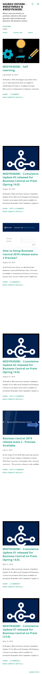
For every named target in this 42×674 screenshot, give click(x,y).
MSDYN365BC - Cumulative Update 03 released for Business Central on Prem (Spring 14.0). (21, 179)
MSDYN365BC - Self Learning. (15, 68)
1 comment (14, 94)
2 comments (15, 584)
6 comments (15, 282)
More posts (34, 672)
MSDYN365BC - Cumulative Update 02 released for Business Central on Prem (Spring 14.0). (21, 366)
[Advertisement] (21, 122)
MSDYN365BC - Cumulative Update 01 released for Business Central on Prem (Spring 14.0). (21, 554)
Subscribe (7, 26)
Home (5, 32)
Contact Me (17, 32)
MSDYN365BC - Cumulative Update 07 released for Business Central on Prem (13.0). (21, 631)
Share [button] (5, 94)
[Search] (32, 4)
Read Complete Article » (13, 97)
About (30, 32)
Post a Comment (17, 208)
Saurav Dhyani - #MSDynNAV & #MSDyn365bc (14, 6)
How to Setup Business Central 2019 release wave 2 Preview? (20, 254)
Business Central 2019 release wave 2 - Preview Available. (19, 441)
